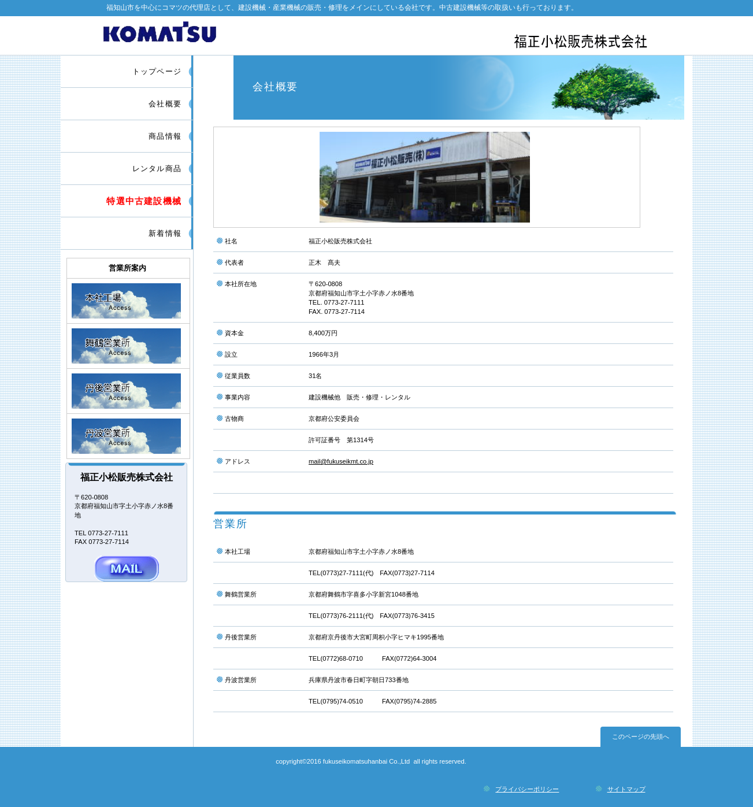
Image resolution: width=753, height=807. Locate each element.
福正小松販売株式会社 (378, 35)
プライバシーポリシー (527, 789)
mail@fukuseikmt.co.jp (341, 461)
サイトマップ (626, 789)
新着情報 (165, 233)
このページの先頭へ (640, 736)
